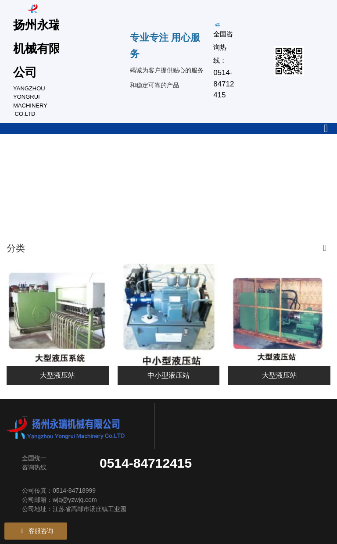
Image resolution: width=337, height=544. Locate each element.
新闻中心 (254, 156)
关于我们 (77, 156)
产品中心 (136, 156)
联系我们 (77, 201)
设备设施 (195, 156)
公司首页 (18, 156)
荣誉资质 (18, 201)
